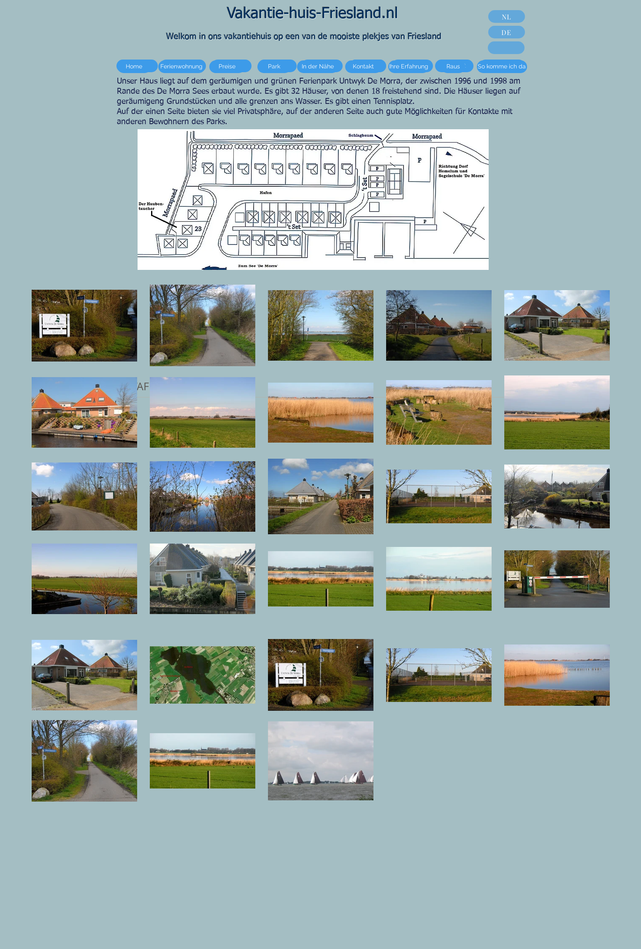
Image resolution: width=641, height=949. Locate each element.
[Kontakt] (363, 66)
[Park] (274, 66)
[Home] (134, 66)
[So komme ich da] (502, 66)
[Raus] (453, 66)
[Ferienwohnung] (181, 66)
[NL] (506, 16)
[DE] (506, 32)
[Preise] (227, 66)
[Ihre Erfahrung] (408, 66)
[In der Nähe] (317, 66)
